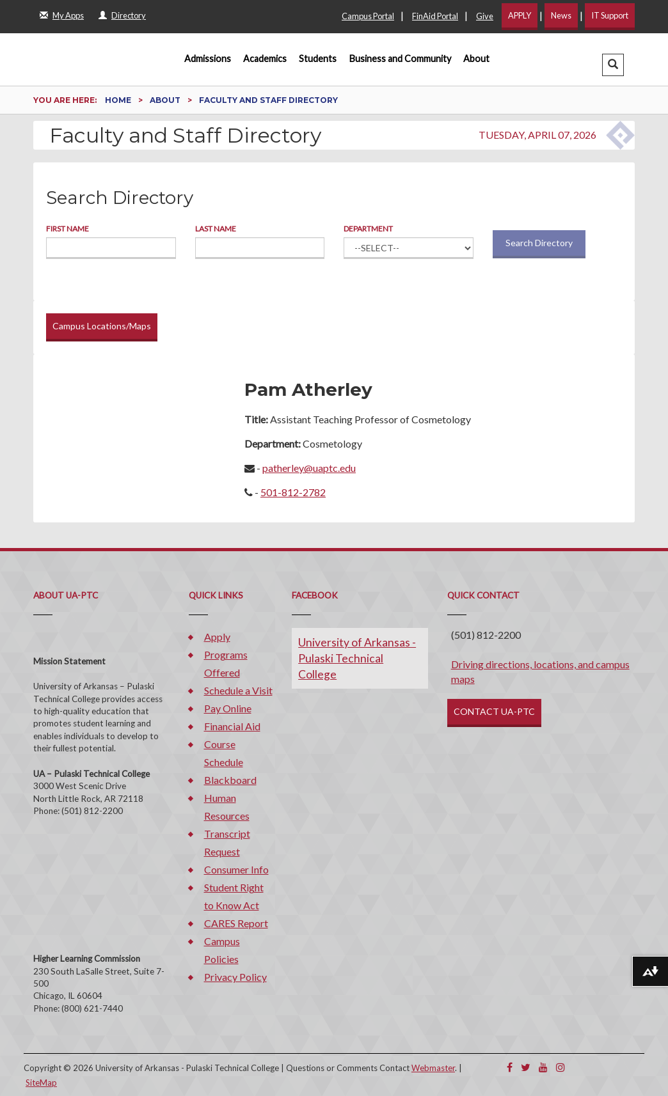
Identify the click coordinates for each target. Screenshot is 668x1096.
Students (318, 58)
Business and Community (400, 58)
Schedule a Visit (238, 690)
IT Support (609, 15)
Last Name (215, 228)
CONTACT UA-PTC (494, 711)
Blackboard (230, 780)
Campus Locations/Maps (101, 325)
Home (119, 100)
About (476, 58)
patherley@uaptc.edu (309, 468)
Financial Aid (232, 726)
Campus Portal (368, 16)
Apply (217, 636)
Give (484, 16)
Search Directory (539, 242)
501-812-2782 (293, 492)
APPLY (519, 15)
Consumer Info (236, 869)
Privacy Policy (235, 977)
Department (368, 228)
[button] (613, 65)
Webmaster (433, 1068)
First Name (67, 228)
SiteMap (41, 1082)
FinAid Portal (435, 16)
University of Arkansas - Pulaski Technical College (357, 658)
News (561, 15)
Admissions (207, 58)
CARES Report (236, 923)
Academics (265, 58)
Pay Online (227, 708)
